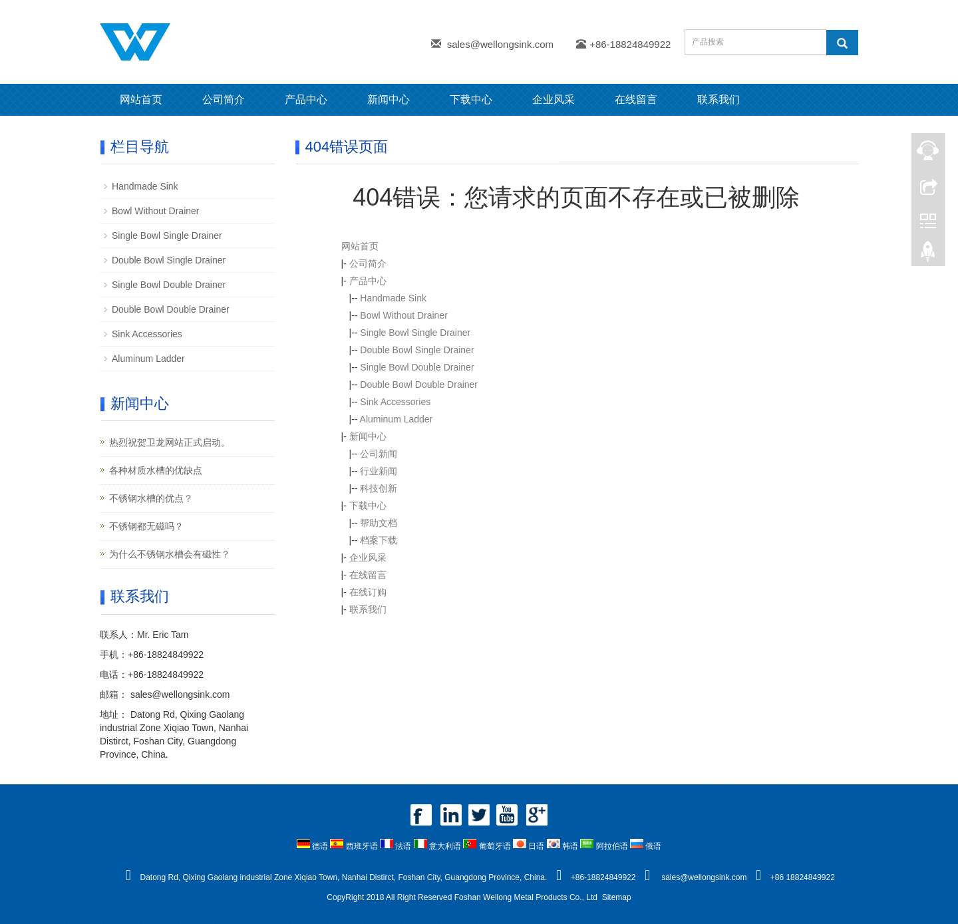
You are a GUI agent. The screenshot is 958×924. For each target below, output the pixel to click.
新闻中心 (388, 99)
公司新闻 (378, 453)
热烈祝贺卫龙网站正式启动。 (169, 442)
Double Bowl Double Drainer (419, 384)
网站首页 (141, 99)
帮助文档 (378, 523)
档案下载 (378, 540)
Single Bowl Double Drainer (417, 367)
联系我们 (718, 99)
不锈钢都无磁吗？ (146, 526)
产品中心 (306, 99)
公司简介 (223, 99)
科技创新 (378, 488)
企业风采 (553, 99)
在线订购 (368, 592)
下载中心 (471, 99)
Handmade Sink (393, 298)
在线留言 (636, 99)
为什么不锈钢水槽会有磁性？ (169, 554)
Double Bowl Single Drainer (417, 350)
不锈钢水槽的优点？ (151, 498)
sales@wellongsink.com (500, 44)
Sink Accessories (395, 401)
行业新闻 (378, 471)
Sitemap (616, 897)
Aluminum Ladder (396, 419)
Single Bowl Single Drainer (415, 332)
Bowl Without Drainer (404, 315)
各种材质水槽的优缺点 (155, 470)
